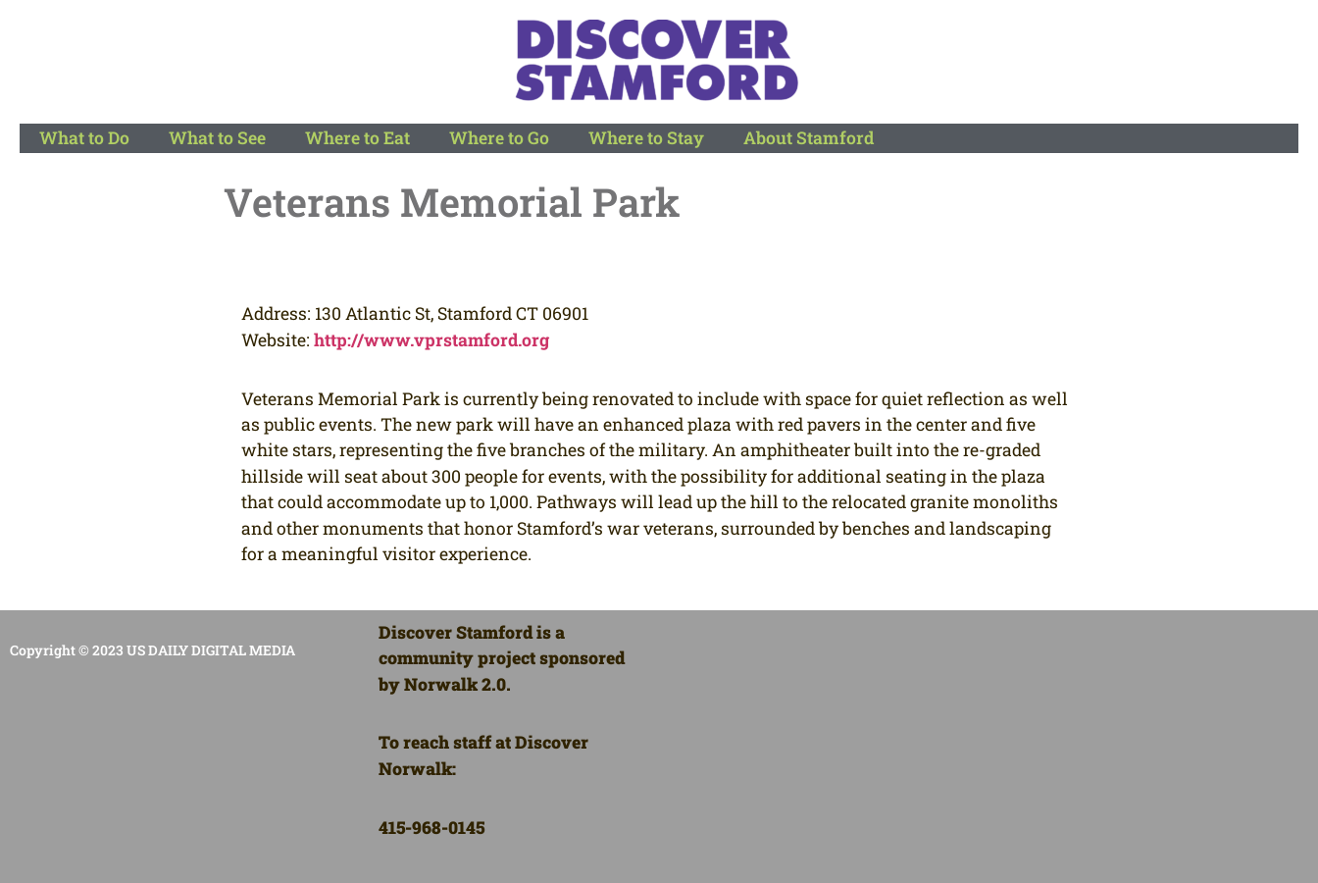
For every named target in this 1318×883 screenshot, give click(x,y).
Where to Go (499, 138)
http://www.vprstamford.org (431, 340)
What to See (217, 138)
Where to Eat (357, 138)
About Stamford (808, 138)
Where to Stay (646, 138)
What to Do (84, 138)
